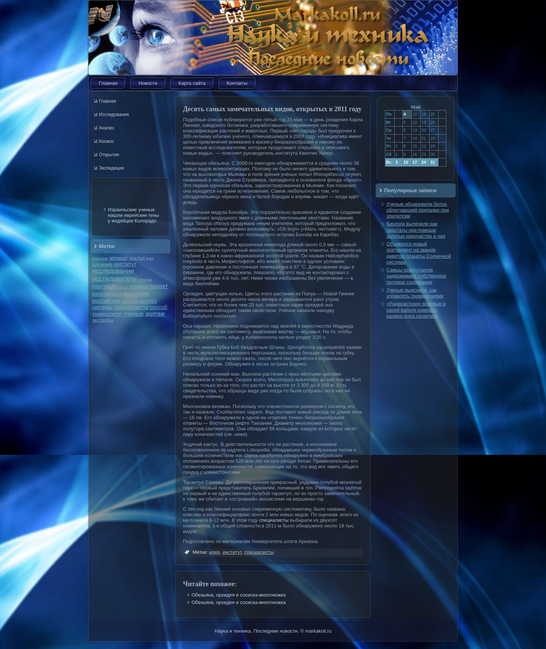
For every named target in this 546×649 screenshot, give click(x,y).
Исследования (114, 114)
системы (102, 307)
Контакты (237, 83)
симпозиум (130, 301)
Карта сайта (192, 83)
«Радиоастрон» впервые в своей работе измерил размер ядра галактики (416, 310)
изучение (102, 264)
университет (107, 314)
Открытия (109, 154)
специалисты (131, 307)
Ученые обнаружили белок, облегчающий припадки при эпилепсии (417, 210)
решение (136, 293)
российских (106, 301)
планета (138, 286)
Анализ (106, 128)
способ (158, 307)
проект (158, 286)
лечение (145, 279)
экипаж (155, 313)
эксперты (102, 320)
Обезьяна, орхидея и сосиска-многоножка (239, 595)
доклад (137, 258)
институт (125, 264)
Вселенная (100, 258)
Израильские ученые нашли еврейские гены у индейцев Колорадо (133, 215)
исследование (113, 270)
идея (149, 258)
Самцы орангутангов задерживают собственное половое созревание (416, 276)
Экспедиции (111, 168)
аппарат (118, 258)
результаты (107, 293)
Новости (147, 83)
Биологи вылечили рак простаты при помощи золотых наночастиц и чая (415, 230)
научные (104, 286)
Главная (108, 83)
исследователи (114, 278)
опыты (123, 287)
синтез (148, 301)
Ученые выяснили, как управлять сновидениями (414, 293)
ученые (133, 314)
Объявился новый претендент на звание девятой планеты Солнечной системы (418, 253)
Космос (106, 141)
